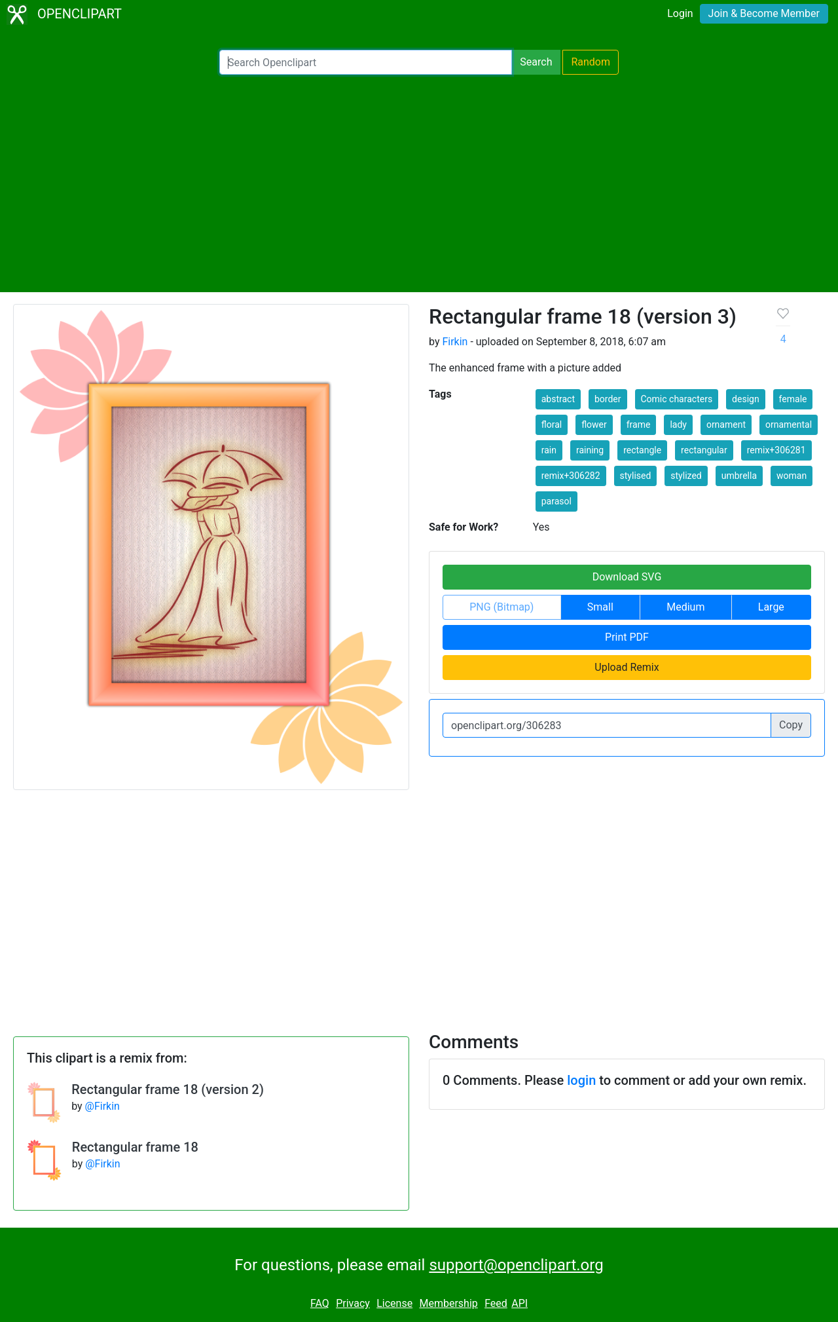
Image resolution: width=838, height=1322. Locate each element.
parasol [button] (556, 501)
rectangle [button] (642, 450)
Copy (791, 725)
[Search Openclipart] (365, 62)
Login (680, 13)
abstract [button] (558, 399)
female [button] (793, 399)
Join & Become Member (764, 13)
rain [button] (548, 450)
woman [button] (791, 475)
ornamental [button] (788, 424)
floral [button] (551, 424)
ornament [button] (726, 424)
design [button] (745, 399)
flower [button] (594, 424)
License (394, 1303)
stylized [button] (685, 475)
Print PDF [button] (627, 637)
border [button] (607, 399)
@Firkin (102, 1106)
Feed (495, 1303)
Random (590, 62)
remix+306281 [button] (776, 450)
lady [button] (678, 424)
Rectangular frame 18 (135, 1147)
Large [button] (771, 607)
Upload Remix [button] (626, 667)
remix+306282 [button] (570, 475)
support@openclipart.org (516, 1265)
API (519, 1303)
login (581, 1080)
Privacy (353, 1303)
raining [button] (590, 450)
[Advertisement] (419, 183)
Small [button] (600, 607)
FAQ (319, 1303)
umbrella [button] (739, 475)
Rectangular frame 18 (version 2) (167, 1089)
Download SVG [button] (627, 577)
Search (536, 62)
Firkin (454, 341)
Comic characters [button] (677, 399)
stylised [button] (635, 475)
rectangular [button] (704, 450)
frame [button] (639, 424)
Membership (448, 1303)
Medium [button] (685, 607)
